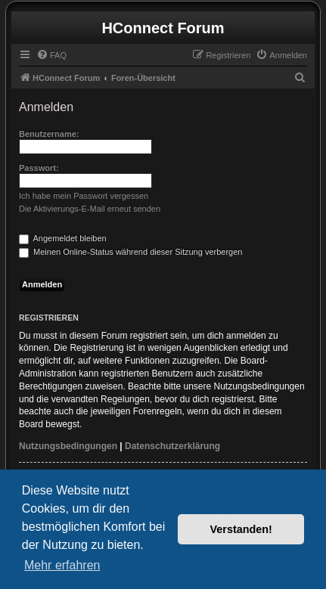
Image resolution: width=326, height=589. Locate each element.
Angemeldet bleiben (63, 238)
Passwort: (39, 167)
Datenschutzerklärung (172, 446)
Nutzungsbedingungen (68, 446)
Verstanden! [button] (241, 529)
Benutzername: (49, 133)
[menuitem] (51, 55)
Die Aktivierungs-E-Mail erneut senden (89, 208)
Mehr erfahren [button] (62, 565)
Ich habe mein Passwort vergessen (83, 195)
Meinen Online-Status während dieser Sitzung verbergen (130, 251)
